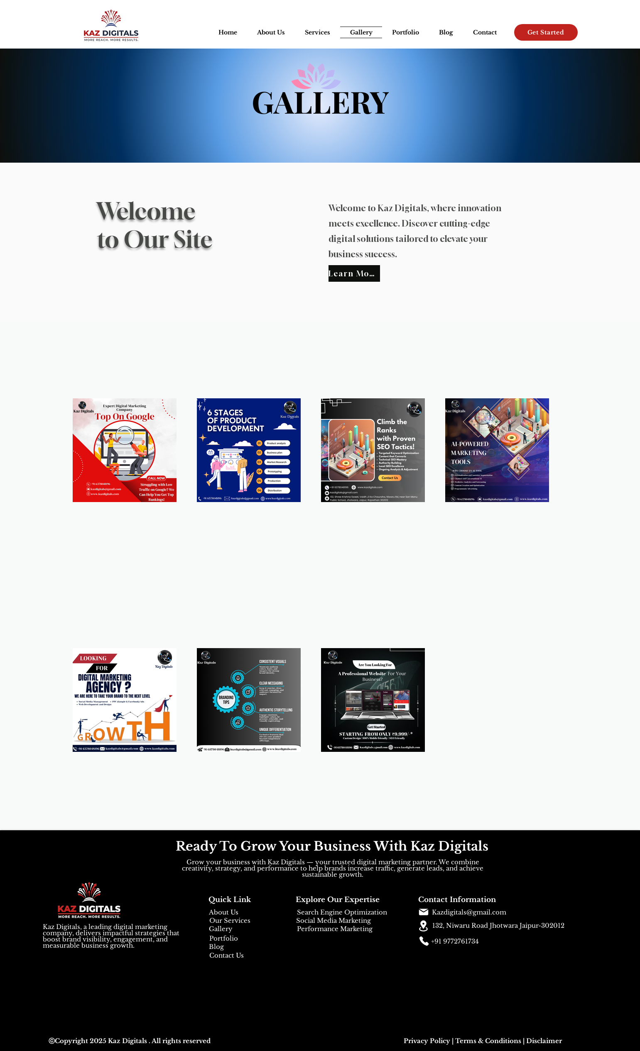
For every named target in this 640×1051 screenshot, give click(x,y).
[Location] (423, 925)
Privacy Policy (427, 1041)
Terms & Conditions (488, 1041)
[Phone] (424, 941)
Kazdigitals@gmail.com (469, 912)
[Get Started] (546, 32)
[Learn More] (354, 273)
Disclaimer (544, 1041)
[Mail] (423, 912)
